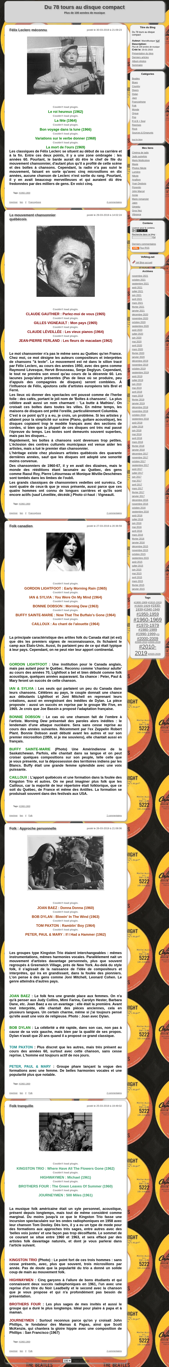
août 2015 (137, 562)
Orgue (135, 113)
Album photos (139, 61)
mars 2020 (137, 349)
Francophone (139, 101)
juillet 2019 (137, 380)
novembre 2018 (140, 411)
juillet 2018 (137, 426)
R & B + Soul (138, 121)
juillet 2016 (137, 519)
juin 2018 (137, 430)
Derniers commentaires (144, 244)
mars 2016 (137, 535)
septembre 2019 (140, 372)
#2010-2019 (145, 649)
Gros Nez (137, 210)
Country (136, 86)
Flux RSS (140, 248)
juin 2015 (137, 569)
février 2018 (138, 446)
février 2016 (138, 538)
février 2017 (138, 492)
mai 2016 (137, 527)
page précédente (51, 1360)
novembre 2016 (140, 504)
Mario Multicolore (141, 160)
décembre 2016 (140, 500)
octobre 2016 (139, 507)
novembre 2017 (140, 457)
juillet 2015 (137, 565)
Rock (134, 129)
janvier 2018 (138, 450)
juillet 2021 (137, 291)
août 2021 (137, 287)
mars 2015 (137, 581)
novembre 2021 (140, 276)
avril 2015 (137, 577)
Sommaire (137, 65)
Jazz (134, 98)
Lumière (136, 172)
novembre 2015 (140, 550)
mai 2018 (137, 434)
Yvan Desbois (139, 183)
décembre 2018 (140, 407)
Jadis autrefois (139, 156)
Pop (134, 117)
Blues (135, 82)
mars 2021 (137, 303)
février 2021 (138, 307)
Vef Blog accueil (142, 262)
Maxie (135, 164)
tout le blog (137, 139)
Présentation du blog (142, 53)
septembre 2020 (140, 326)
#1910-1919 (154, 602)
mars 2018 (137, 442)
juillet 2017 (137, 473)
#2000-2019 (154, 642)
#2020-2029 (154, 654)
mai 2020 (137, 341)
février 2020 (138, 353)
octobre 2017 (139, 461)
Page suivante (81, 1360)
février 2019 (138, 399)
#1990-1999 (146, 634)
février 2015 (138, 585)
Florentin (136, 187)
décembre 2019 (140, 361)
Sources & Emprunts (142, 132)
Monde (135, 109)
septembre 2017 (140, 465)
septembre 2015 (140, 558)
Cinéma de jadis (140, 152)
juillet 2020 (137, 334)
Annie (135, 195)
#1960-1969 (147, 620)
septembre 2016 (140, 511)
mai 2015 (137, 573)
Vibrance (136, 214)
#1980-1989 (147, 630)
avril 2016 (137, 531)
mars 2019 (137, 395)
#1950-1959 (148, 614)
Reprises (136, 125)
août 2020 (137, 330)
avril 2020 (137, 345)
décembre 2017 (140, 453)
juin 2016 (137, 523)
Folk (134, 105)
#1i (157, 634)
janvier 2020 (138, 357)
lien (21, 202)
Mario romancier (140, 199)
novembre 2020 (140, 318)
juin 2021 (137, 295)
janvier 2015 (138, 589)
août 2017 (137, 469)
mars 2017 (137, 488)
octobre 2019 (139, 368)
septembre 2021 (140, 283)
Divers (135, 90)
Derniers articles (140, 57)
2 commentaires (114, 513)
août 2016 (137, 515)
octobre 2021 (139, 279)
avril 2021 (137, 299)
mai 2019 (137, 388)
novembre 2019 (140, 364)
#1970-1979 (147, 625)
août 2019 (137, 376)
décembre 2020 (140, 314)
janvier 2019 (138, 403)
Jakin (135, 203)
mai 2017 (137, 480)
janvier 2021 (138, 310)
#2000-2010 (141, 642)
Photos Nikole (139, 168)
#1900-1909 (140, 602)
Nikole (135, 175)
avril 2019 (137, 392)
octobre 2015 (139, 554)
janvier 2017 (138, 496)
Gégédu (136, 206)
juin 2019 (137, 384)
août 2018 (137, 422)
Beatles (136, 78)
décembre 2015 (140, 546)
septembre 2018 (140, 419)
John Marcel (138, 191)
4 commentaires (114, 202)
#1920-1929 (142, 605)
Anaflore (136, 179)
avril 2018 (137, 438)
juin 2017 (137, 477)
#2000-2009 (147, 638)
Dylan (135, 94)
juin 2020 (137, 337)
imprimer (13, 202)
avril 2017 (137, 484)
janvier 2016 (138, 542)
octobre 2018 (139, 415)
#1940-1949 (152, 609)
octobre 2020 (139, 322)
